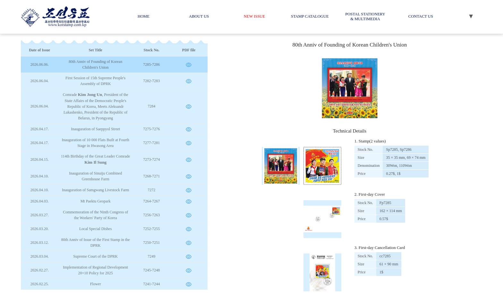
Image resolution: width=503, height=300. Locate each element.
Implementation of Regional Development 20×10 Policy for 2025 (95, 270)
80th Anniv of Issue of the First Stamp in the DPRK (95, 242)
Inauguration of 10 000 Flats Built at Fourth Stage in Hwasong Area (95, 143)
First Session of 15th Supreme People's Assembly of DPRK (95, 81)
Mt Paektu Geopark (96, 201)
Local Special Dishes (95, 229)
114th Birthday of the (95, 159)
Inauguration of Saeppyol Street (95, 129)
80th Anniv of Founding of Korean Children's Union (95, 64)
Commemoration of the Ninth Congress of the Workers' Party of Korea (95, 215)
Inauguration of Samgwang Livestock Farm (95, 190)
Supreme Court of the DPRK (95, 256)
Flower (95, 284)
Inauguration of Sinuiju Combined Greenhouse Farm (95, 176)
